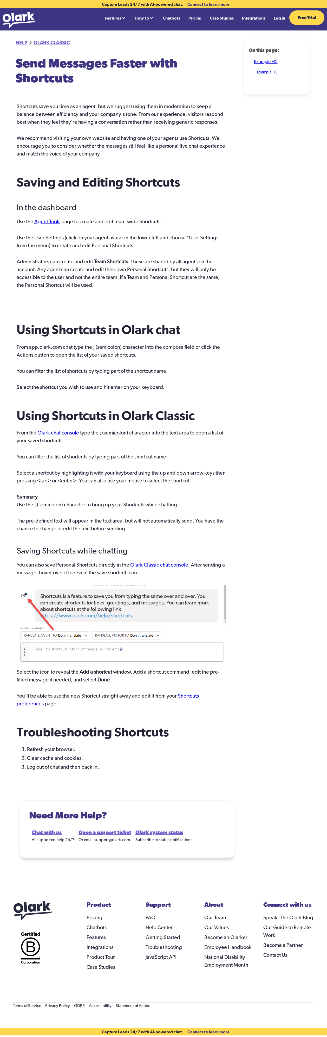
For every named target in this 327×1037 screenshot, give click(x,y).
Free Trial (307, 18)
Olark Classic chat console (159, 565)
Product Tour (101, 957)
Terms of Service (27, 1006)
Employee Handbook (228, 947)
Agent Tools (47, 221)
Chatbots (171, 18)
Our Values (216, 927)
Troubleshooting (164, 947)
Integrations (253, 18)
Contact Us (275, 955)
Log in (279, 18)
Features (96, 937)
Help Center (159, 927)
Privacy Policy (57, 1006)
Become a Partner (283, 945)
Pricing (194, 18)
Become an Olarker (225, 937)
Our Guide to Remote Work (287, 931)
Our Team (215, 917)
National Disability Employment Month (226, 961)
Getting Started (163, 937)
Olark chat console (58, 433)
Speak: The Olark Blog (288, 917)
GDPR (79, 1006)
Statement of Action (133, 1006)
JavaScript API (161, 957)
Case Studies (222, 18)
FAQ (150, 917)
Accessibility (100, 1006)
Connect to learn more (208, 4)
